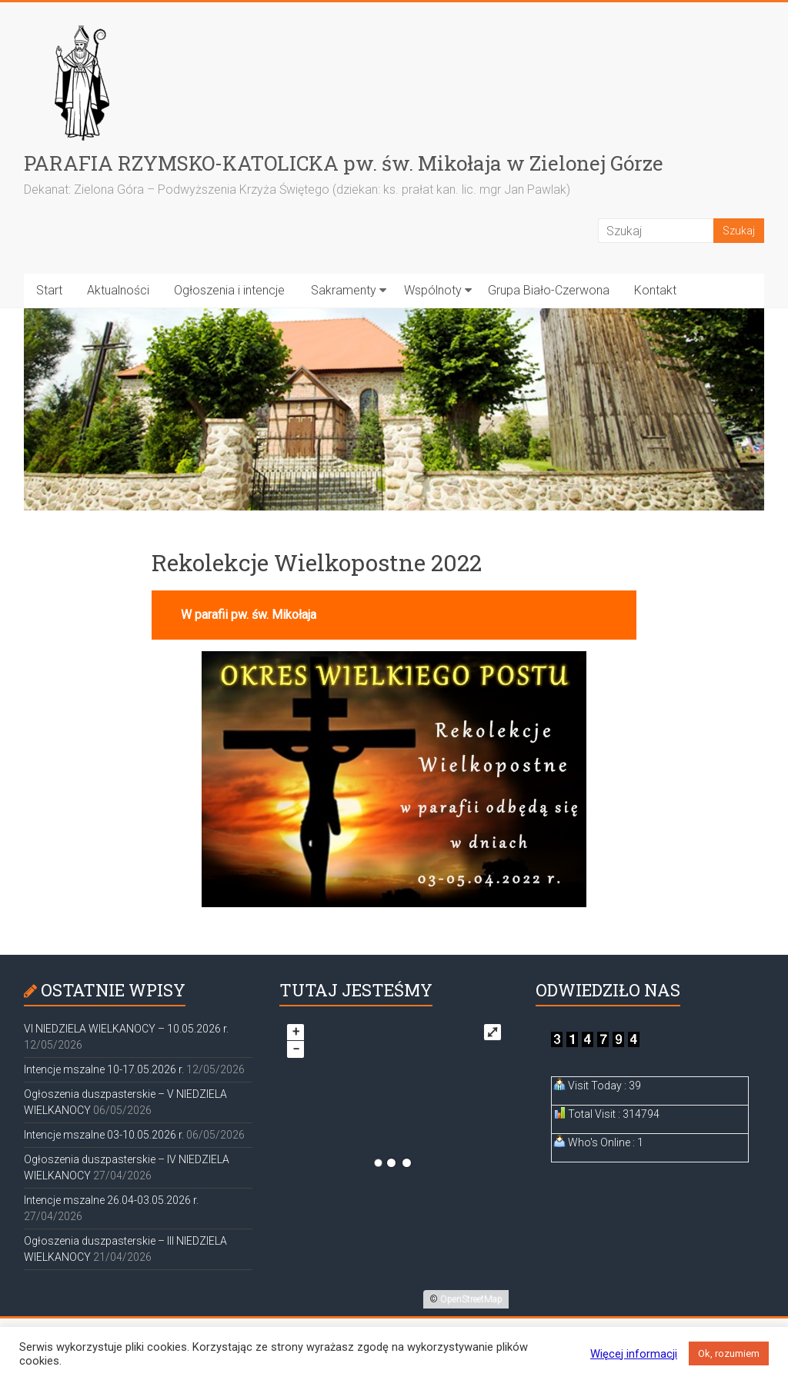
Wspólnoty (433, 290)
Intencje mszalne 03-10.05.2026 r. (104, 1135)
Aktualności (118, 290)
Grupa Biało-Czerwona (548, 290)
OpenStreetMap (471, 1299)
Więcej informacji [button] (633, 1354)
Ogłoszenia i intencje (229, 290)
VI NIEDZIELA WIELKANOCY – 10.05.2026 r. (126, 1029)
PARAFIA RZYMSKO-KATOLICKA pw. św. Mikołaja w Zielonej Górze (343, 163)
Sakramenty (343, 290)
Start (49, 290)
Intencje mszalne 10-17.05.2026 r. (104, 1069)
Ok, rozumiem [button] (729, 1353)
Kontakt (655, 290)
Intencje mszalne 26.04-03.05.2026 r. (111, 1200)
